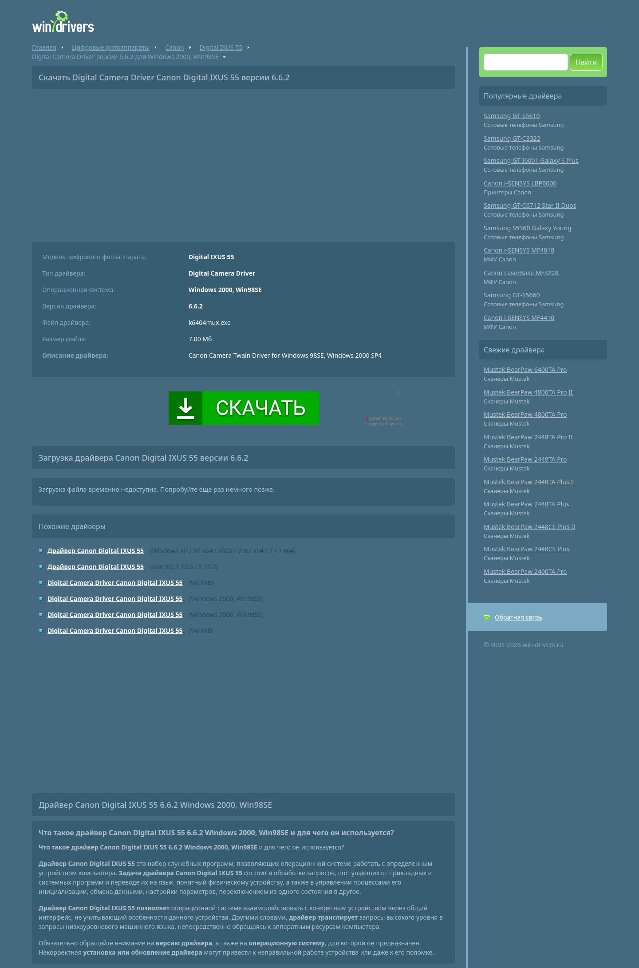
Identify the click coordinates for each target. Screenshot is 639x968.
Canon (174, 47)
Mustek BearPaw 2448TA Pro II (528, 437)
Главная (44, 47)
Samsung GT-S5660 (512, 295)
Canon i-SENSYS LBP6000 (520, 183)
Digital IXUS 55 (221, 47)
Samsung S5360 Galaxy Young (528, 228)
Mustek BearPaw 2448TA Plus (526, 504)
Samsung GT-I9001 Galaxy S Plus (531, 160)
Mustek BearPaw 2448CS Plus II (530, 526)
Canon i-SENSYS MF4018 (519, 250)
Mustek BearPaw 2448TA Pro (525, 459)
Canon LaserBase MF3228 (521, 273)
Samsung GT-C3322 (512, 138)
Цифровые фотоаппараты (111, 47)
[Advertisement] (243, 162)
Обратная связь (518, 617)
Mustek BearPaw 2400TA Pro (525, 571)
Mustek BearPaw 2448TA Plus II (529, 482)
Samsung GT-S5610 (512, 115)
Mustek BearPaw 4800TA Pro (525, 414)
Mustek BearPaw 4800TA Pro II (528, 392)
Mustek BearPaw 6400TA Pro (525, 369)
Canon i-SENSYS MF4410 (519, 317)
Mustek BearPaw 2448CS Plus (526, 549)
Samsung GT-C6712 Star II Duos (530, 205)
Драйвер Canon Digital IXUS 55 (95, 550)
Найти (586, 62)
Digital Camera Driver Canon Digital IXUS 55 (115, 582)
